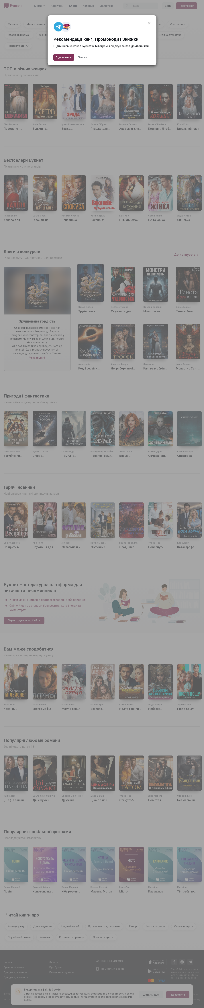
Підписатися (64, 57)
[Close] (149, 23)
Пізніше (82, 57)
